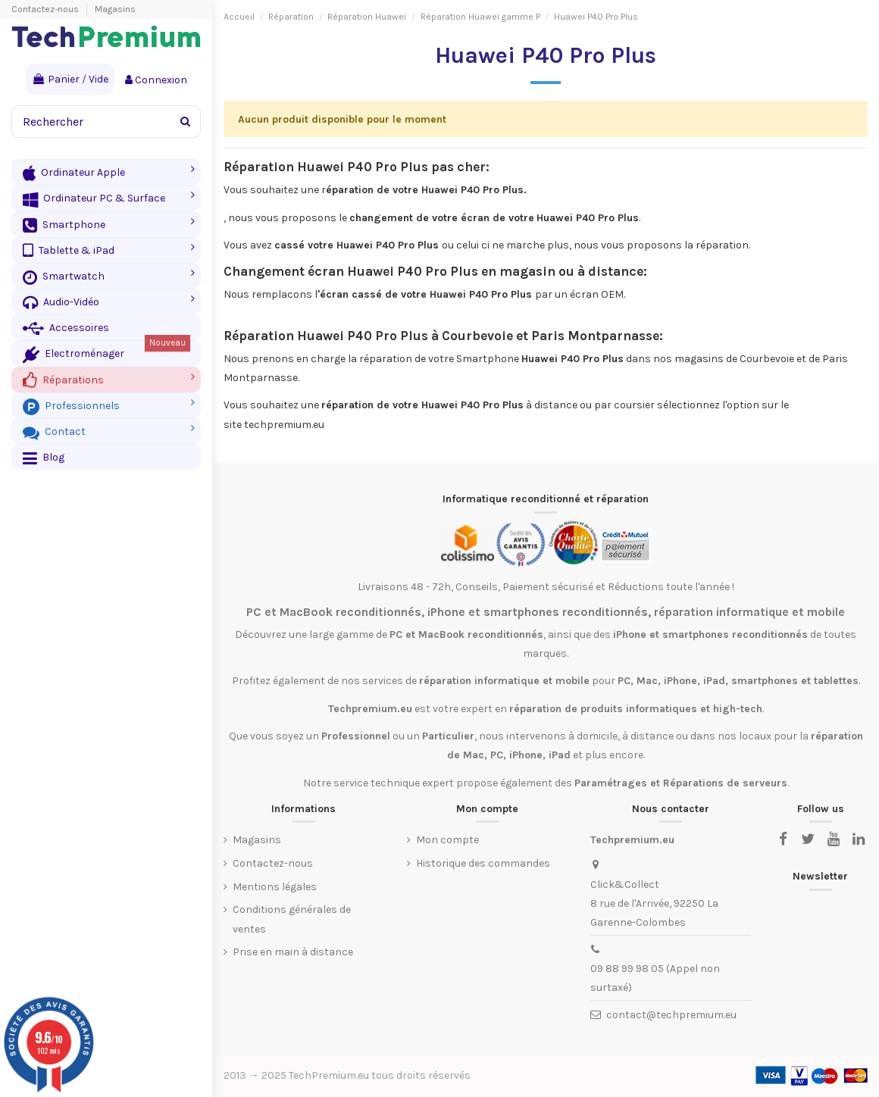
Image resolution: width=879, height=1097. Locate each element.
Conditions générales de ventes (292, 919)
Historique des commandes (483, 863)
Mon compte (447, 839)
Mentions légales (275, 886)
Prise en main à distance (293, 951)
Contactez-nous (46, 9)
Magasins (115, 9)
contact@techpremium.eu (671, 1014)
